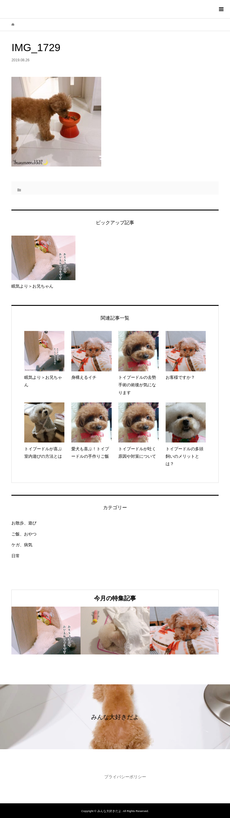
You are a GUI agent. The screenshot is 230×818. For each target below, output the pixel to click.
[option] (46, 631)
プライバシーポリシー (125, 776)
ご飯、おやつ (24, 534)
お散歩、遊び (24, 523)
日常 (15, 555)
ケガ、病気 (21, 544)
